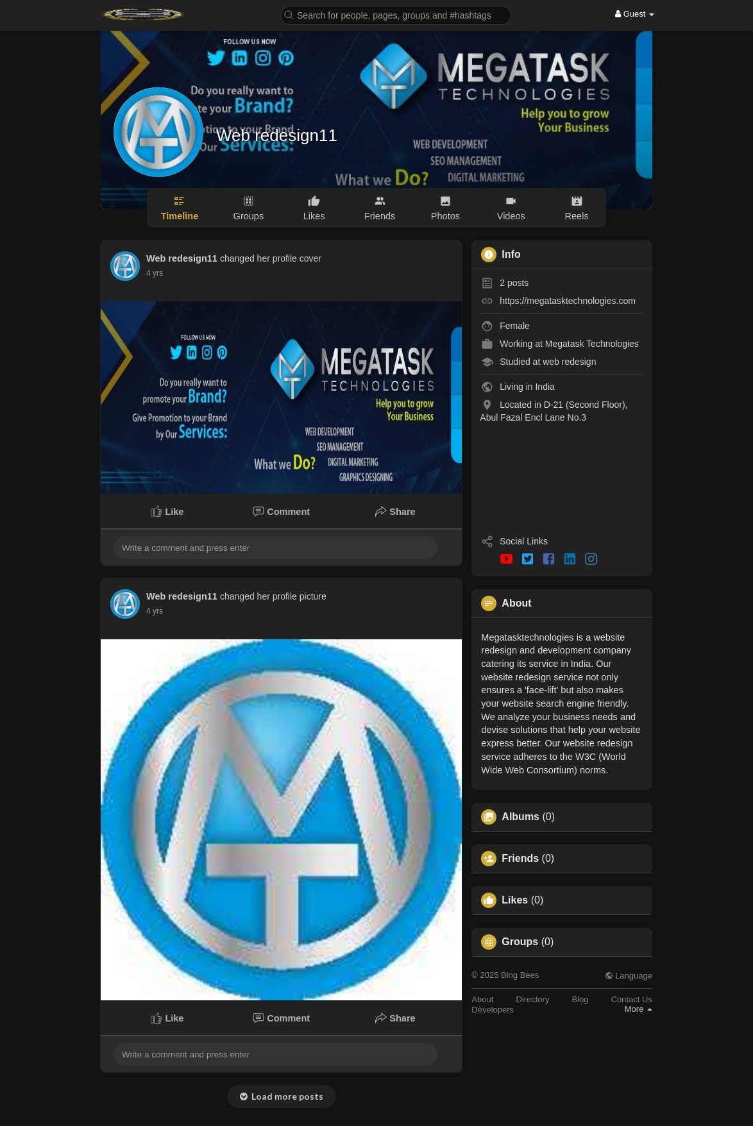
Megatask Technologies (592, 344)
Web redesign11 (276, 135)
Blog (580, 999)
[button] (396, 14)
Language (628, 975)
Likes (515, 900)
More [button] (638, 1009)
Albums (520, 817)
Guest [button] (634, 14)
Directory (532, 999)
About (482, 999)
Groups (520, 942)
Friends (520, 858)
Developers (492, 1009)
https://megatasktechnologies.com (568, 301)
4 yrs (154, 273)
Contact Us (631, 999)
